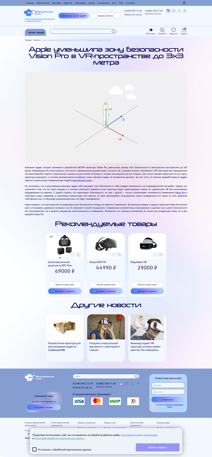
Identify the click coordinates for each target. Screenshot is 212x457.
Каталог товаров (36, 32)
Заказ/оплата (43, 2)
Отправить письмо (44, 407)
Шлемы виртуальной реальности (35, 424)
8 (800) (154, 12)
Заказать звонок (105, 15)
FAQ (121, 2)
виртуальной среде (82, 180)
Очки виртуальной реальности (60, 424)
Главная (30, 2)
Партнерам (80, 2)
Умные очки (110, 422)
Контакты (130, 2)
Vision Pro (180, 192)
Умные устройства (86, 422)
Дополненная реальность (136, 424)
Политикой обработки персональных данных (59, 438)
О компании (103, 2)
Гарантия (68, 2)
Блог (114, 2)
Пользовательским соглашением (139, 435)
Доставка (56, 2)
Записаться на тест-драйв (73, 15)
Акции (92, 2)
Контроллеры (163, 422)
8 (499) (133, 10)
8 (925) (133, 14)
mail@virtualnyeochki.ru (44, 401)
